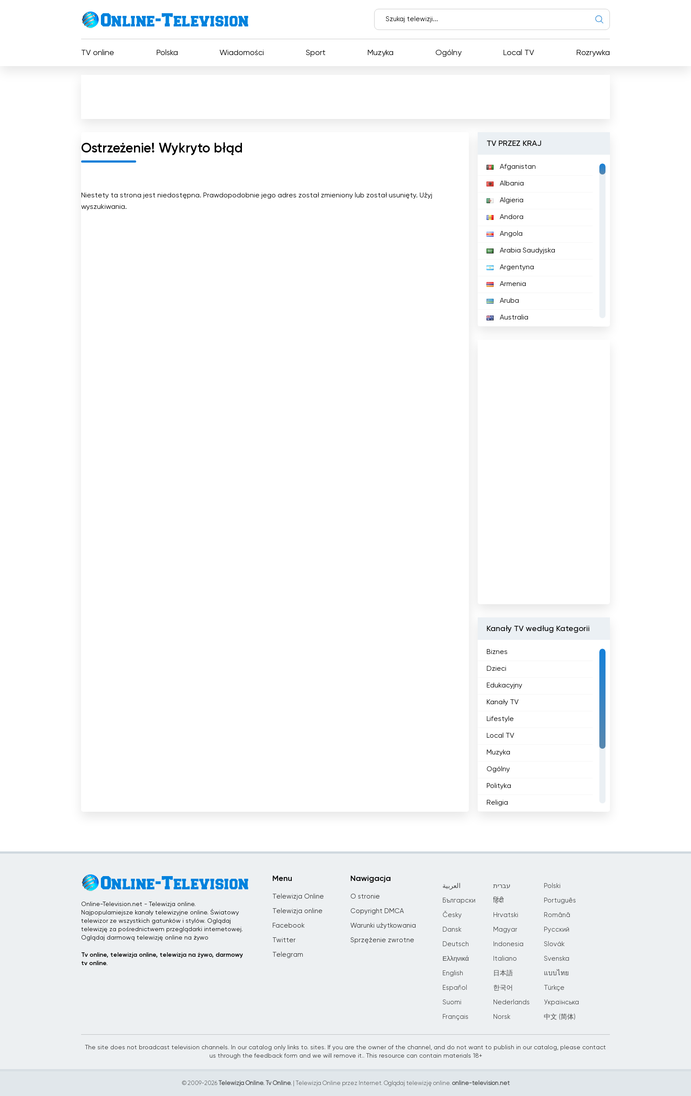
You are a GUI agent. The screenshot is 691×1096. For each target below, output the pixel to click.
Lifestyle (500, 719)
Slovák (554, 944)
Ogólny (448, 53)
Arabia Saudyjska (521, 250)
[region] (544, 241)
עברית (501, 886)
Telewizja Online (298, 896)
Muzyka (380, 53)
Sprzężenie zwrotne (382, 940)
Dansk (451, 929)
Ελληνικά (455, 958)
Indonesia (508, 944)
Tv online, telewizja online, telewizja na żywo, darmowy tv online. (162, 959)
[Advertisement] (345, 96)
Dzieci (496, 668)
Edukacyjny (504, 685)
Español (454, 988)
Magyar (505, 929)
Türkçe (554, 988)
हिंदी (498, 900)
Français (455, 1017)
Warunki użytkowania (383, 925)
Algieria (505, 200)
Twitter (284, 940)
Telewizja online (297, 911)
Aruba (503, 301)
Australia (507, 317)
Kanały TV (503, 702)
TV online (97, 53)
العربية (451, 886)
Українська (561, 1002)
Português (560, 900)
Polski (552, 886)
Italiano (505, 958)
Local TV (518, 53)
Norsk (501, 1017)
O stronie (365, 896)
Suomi (451, 1002)
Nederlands (511, 1002)
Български (459, 900)
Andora (505, 217)
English (452, 973)
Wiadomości (241, 53)
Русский (556, 929)
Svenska (556, 958)
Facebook (288, 925)
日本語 (503, 973)
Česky (452, 915)
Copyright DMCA (377, 911)
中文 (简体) (560, 1017)
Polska (167, 53)
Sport (316, 53)
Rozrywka (593, 53)
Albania (505, 183)
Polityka (499, 786)
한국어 (503, 988)
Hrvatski (505, 915)
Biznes (497, 652)
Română (557, 915)
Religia (497, 802)
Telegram (287, 954)
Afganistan (511, 167)
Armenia (506, 284)
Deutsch (455, 944)
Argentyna (510, 267)
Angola (505, 234)
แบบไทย (556, 973)
